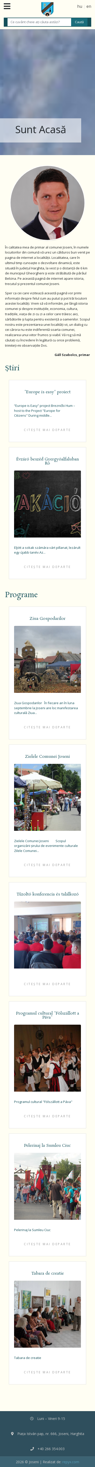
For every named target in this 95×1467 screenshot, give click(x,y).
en (88, 6)
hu (79, 6)
